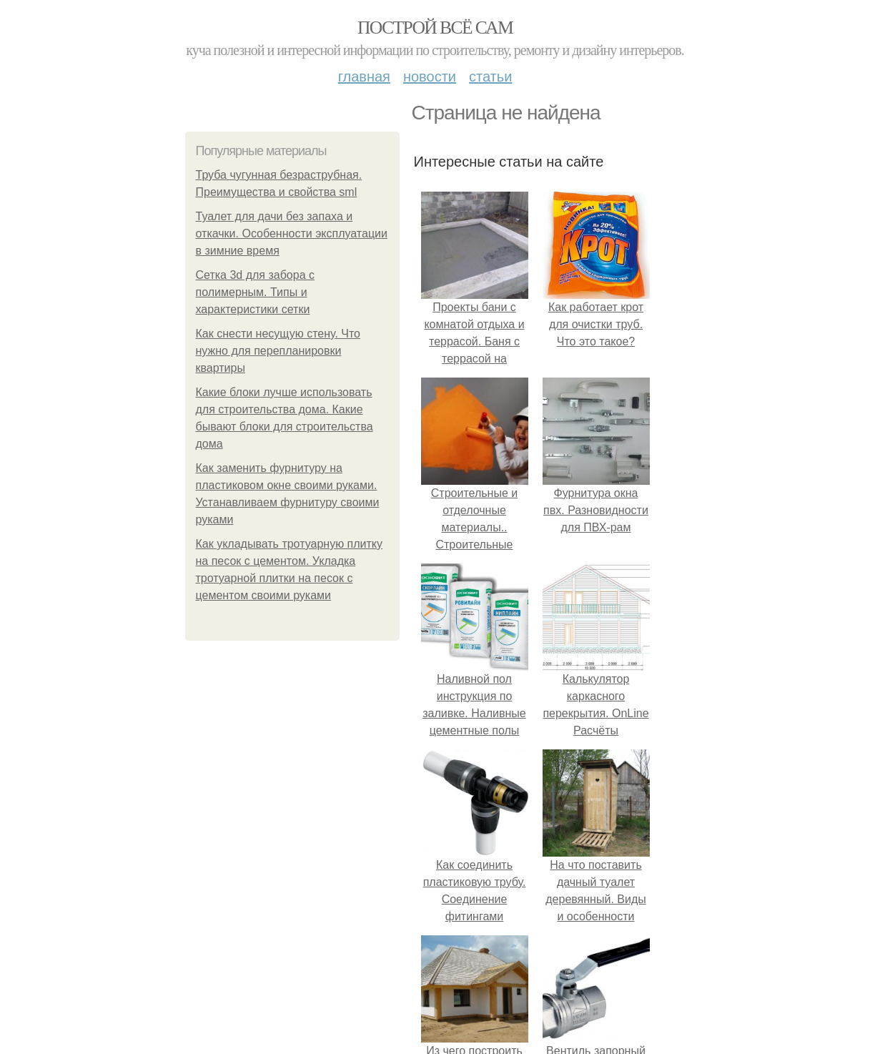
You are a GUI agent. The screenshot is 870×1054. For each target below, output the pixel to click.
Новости (429, 76)
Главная (364, 76)
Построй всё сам (435, 27)
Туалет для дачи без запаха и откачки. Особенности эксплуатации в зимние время (291, 233)
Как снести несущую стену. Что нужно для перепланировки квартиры (278, 350)
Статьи (490, 76)
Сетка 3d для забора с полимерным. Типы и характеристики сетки (255, 292)
